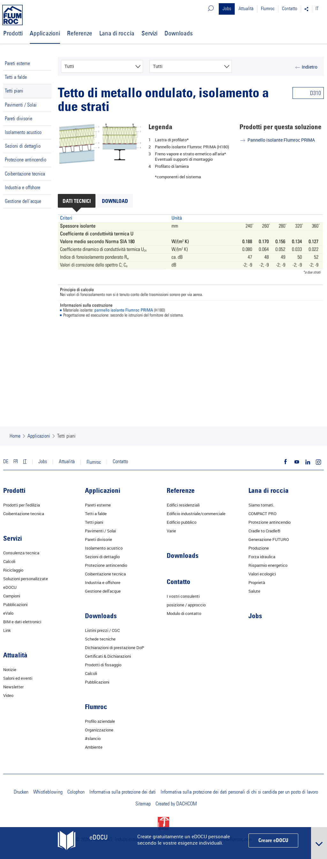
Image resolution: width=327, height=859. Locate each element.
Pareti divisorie (18, 118)
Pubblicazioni (15, 604)
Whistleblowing (48, 792)
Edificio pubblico (181, 522)
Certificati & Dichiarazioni (108, 656)
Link (7, 630)
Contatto (289, 8)
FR (15, 461)
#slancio (93, 738)
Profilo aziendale (100, 721)
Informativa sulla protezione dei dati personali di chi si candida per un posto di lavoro (239, 792)
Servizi (149, 33)
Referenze (79, 33)
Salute (254, 591)
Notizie (9, 669)
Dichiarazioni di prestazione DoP (114, 647)
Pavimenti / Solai (21, 104)
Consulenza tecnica (21, 553)
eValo (8, 613)
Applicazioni (45, 33)
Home (15, 436)
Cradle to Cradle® (264, 531)
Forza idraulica (261, 556)
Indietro (309, 67)
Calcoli (9, 561)
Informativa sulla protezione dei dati (122, 792)
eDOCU (10, 587)
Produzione (258, 548)
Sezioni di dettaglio (23, 146)
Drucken (21, 792)
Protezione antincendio (25, 159)
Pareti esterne (17, 63)
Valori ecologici (262, 574)
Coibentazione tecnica (25, 173)
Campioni (11, 596)
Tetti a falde (16, 77)
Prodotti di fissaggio (103, 665)
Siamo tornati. (261, 505)
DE (5, 461)
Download (115, 201)
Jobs (227, 8)
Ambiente (94, 747)
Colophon (76, 792)
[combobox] (102, 66)
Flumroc (268, 8)
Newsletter (13, 687)
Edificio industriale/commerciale (196, 513)
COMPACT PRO (262, 513)
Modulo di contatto (184, 613)
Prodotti (13, 33)
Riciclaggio (13, 570)
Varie (171, 531)
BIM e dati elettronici (22, 622)
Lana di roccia (116, 33)
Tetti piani (14, 90)
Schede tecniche (100, 639)
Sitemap (143, 803)
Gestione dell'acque (23, 201)
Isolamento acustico (23, 132)
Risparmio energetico (267, 565)
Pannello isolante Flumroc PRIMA (281, 140)
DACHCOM (186, 803)
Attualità (246, 8)
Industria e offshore (22, 187)
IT (317, 8)
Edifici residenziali (183, 505)
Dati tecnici (77, 201)
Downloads (178, 33)
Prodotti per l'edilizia (21, 505)
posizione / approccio (186, 605)
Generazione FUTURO (268, 539)
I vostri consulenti (183, 596)
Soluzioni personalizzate (25, 578)
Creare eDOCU (273, 840)
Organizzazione (99, 730)
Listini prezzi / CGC (102, 630)
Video (8, 695)
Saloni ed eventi (17, 678)
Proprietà (256, 582)
